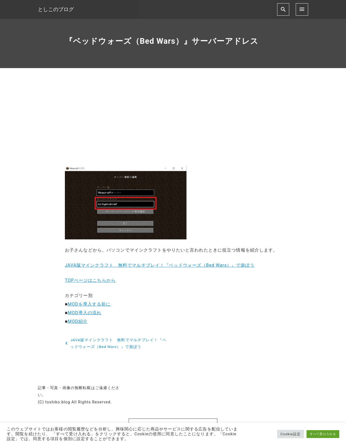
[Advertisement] (173, 121)
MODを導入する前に (89, 304)
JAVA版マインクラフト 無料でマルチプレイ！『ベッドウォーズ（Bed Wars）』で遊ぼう (160, 265)
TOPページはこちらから (90, 280)
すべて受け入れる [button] (323, 434)
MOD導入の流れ (84, 312)
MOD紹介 (78, 321)
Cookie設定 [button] (290, 434)
